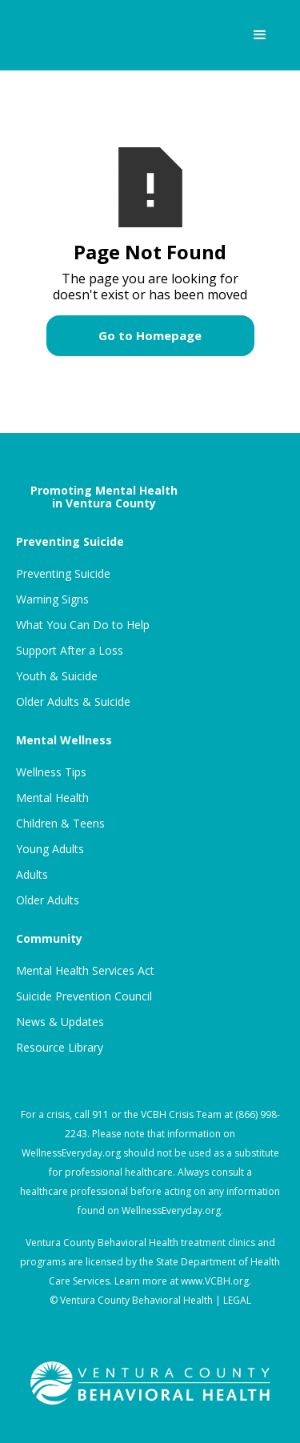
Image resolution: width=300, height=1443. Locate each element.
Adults (32, 874)
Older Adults (47, 900)
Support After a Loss (69, 650)
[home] (71, 35)
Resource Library (59, 1047)
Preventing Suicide (63, 573)
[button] (260, 35)
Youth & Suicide (57, 676)
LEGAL (237, 1300)
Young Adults (50, 849)
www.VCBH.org (215, 1281)
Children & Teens (60, 823)
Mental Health (52, 798)
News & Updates (60, 1022)
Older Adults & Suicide (73, 701)
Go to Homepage (150, 335)
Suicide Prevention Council (84, 996)
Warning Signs (52, 599)
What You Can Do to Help (83, 625)
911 (100, 1114)
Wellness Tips (51, 772)
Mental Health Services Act (85, 970)
